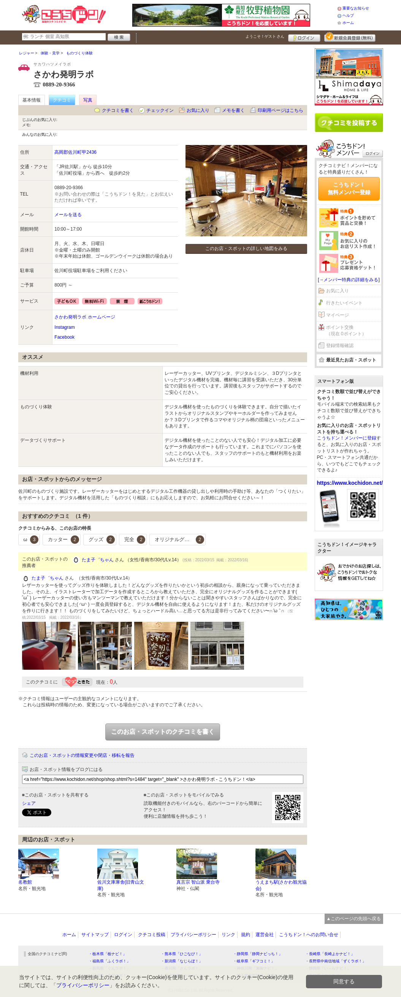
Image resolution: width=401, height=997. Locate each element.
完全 (135, 539)
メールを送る (68, 214)
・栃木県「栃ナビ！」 (108, 954)
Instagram (64, 327)
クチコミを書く (118, 110)
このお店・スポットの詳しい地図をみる (246, 248)
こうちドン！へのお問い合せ (308, 934)
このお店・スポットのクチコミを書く (162, 731)
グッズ (102, 539)
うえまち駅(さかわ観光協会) (281, 885)
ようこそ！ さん (265, 36)
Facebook (64, 337)
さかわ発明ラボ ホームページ (84, 317)
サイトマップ (95, 934)
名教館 (25, 882)
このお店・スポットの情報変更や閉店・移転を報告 (82, 755)
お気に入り (198, 110)
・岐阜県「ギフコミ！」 (254, 961)
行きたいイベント (344, 303)
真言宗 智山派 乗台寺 (198, 882)
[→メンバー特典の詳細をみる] (349, 279)
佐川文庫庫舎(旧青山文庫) (120, 885)
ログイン (304, 37)
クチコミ (62, 100)
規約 (245, 934)
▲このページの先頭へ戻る (354, 918)
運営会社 (264, 934)
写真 (87, 100)
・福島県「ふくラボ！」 (109, 961)
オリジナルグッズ (179, 539)
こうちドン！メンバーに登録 (346, 438)
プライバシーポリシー (193, 934)
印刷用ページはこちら (280, 110)
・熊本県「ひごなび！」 (182, 954)
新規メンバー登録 (350, 37)
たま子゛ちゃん (98, 559)
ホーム (348, 23)
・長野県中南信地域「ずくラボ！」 (335, 961)
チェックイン (160, 110)
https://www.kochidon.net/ (350, 483)
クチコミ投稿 (151, 934)
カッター (63, 539)
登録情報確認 (339, 345)
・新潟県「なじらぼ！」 (182, 961)
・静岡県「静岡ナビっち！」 (257, 954)
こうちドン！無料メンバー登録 (349, 188)
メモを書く (233, 110)
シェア (29, 803)
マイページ (337, 315)
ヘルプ (348, 15)
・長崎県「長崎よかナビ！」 (330, 954)
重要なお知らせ (355, 8)
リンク (228, 934)
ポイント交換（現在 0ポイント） (346, 330)
